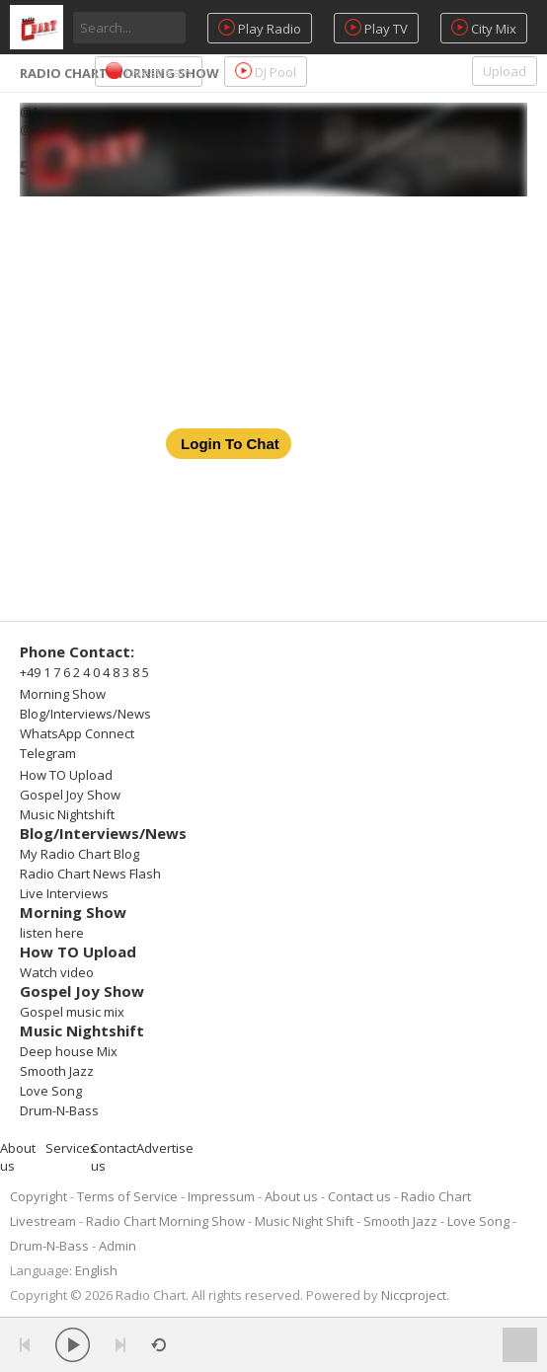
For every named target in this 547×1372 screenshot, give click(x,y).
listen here (52, 933)
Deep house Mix (68, 1051)
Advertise (165, 1148)
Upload (504, 71)
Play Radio (259, 28)
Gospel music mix (72, 1012)
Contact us (359, 1196)
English (96, 1270)
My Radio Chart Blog (79, 854)
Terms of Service (127, 1196)
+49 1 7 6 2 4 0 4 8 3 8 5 (84, 672)
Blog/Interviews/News (85, 714)
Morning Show (63, 694)
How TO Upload (66, 775)
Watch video (57, 972)
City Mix (483, 28)
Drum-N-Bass (59, 1110)
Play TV (376, 28)
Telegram (48, 753)
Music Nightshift (67, 814)
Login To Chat (230, 443)
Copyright (38, 1196)
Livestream (149, 71)
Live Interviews (64, 893)
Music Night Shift (304, 1221)
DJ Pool (265, 71)
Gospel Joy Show (70, 794)
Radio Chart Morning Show (165, 1221)
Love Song (51, 1091)
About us (291, 1196)
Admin (117, 1246)
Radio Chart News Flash (90, 873)
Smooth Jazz (57, 1071)
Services (71, 1148)
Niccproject (413, 1295)
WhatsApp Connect (77, 733)
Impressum (221, 1196)
